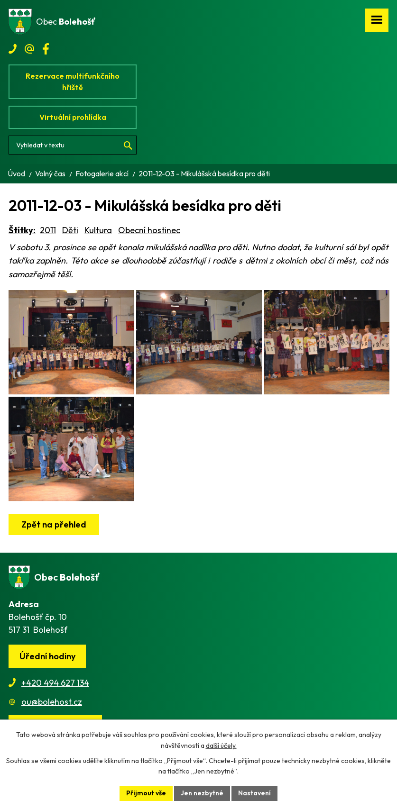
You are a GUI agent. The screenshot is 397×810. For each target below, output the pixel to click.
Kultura (98, 230)
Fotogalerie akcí (102, 173)
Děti (70, 230)
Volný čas (50, 173)
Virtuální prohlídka (72, 117)
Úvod (16, 173)
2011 (48, 230)
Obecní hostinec (149, 230)
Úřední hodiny (47, 656)
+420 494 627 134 (55, 682)
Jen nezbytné (202, 793)
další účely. (221, 745)
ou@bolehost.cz (51, 701)
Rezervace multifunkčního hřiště (73, 81)
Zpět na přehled (53, 524)
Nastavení (254, 793)
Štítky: (22, 230)
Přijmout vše (146, 793)
